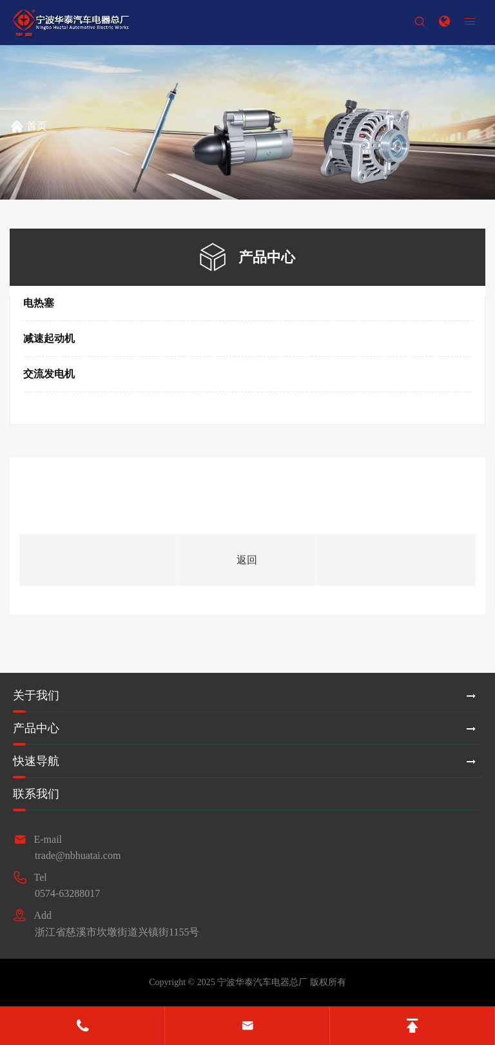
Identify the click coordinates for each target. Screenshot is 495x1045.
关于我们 (36, 695)
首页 (36, 125)
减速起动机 (49, 338)
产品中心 (36, 728)
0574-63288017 (67, 893)
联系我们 (36, 793)
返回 (247, 559)
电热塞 (38, 302)
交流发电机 (49, 373)
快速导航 (36, 761)
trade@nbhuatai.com (78, 855)
